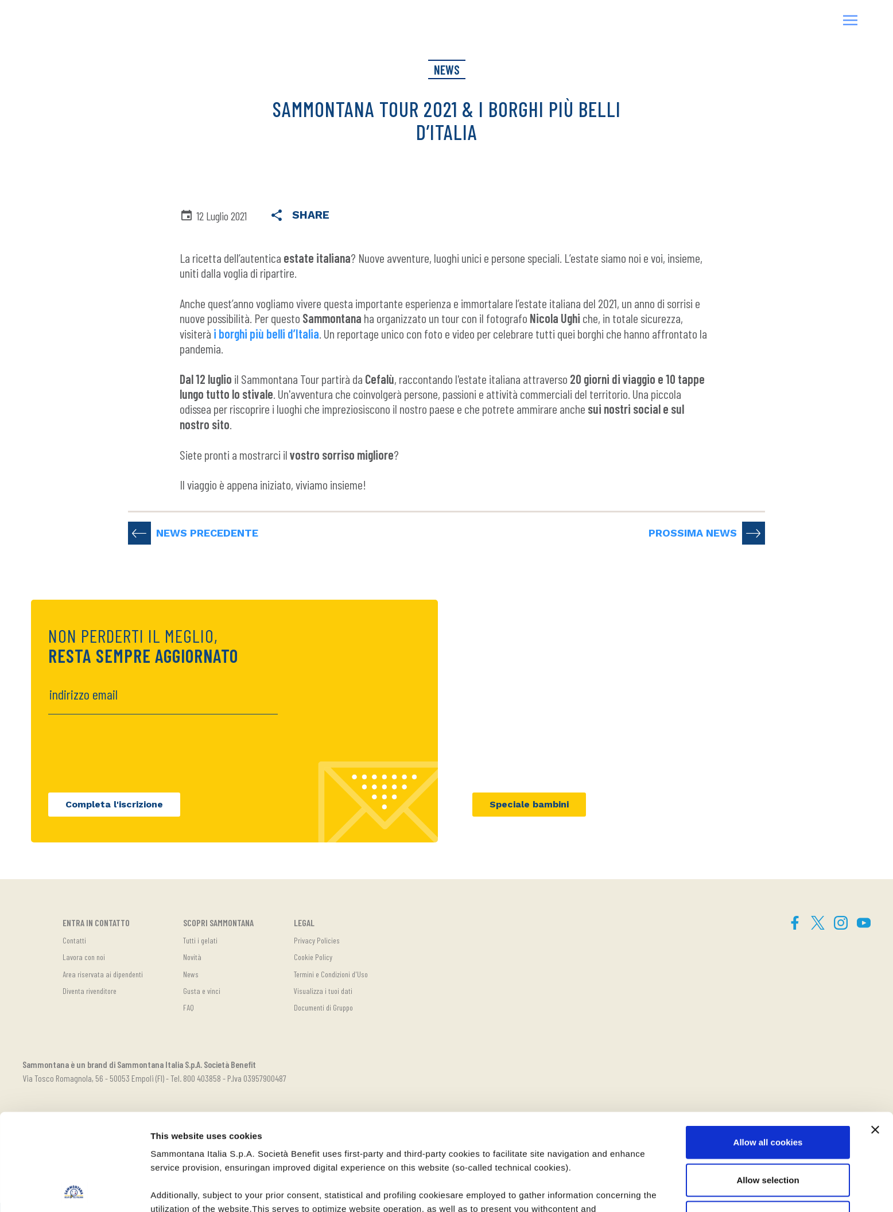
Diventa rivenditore (90, 991)
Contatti (74, 940)
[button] (850, 21)
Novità (192, 957)
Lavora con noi (84, 957)
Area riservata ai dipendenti (103, 974)
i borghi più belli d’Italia (266, 333)
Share (299, 216)
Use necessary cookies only (767, 1121)
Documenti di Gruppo (323, 1007)
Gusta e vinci (201, 991)
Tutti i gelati (200, 940)
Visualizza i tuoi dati (323, 991)
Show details (602, 1189)
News (191, 974)
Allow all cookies (768, 1046)
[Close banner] (875, 1034)
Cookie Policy (313, 957)
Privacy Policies (317, 940)
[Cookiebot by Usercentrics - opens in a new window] (74, 1189)
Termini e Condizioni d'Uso (331, 974)
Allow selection (767, 1083)
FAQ (188, 1007)
